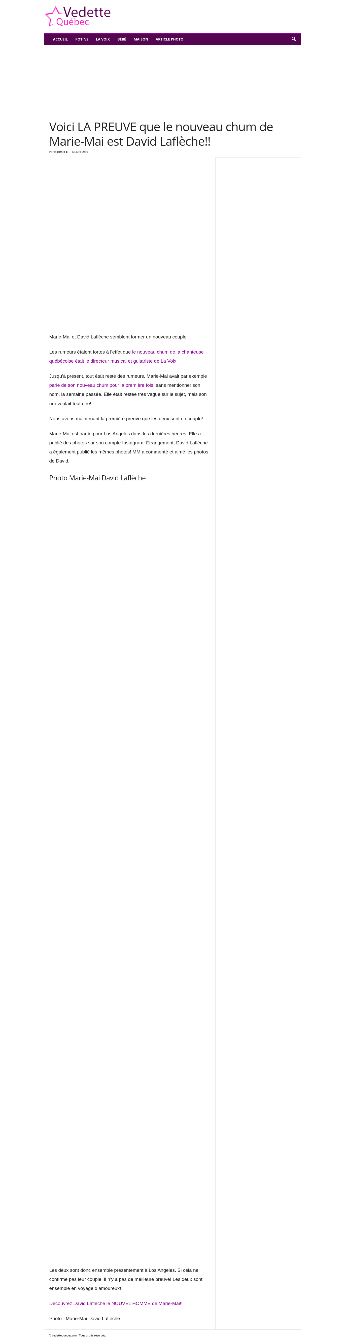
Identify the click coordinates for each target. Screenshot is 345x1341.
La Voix (103, 39)
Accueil (60, 39)
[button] (293, 39)
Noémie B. (61, 152)
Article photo (169, 39)
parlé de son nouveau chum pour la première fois (101, 385)
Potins (81, 39)
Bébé (121, 39)
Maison (141, 39)
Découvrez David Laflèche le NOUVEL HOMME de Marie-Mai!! (116, 1303)
